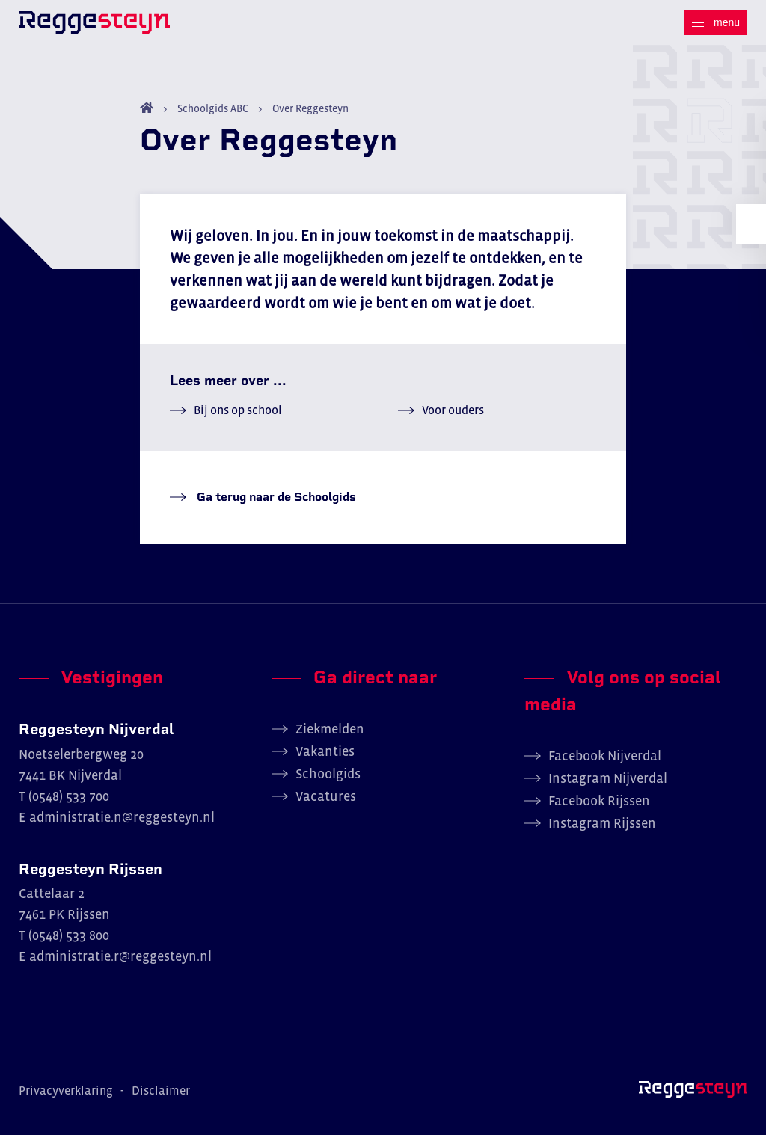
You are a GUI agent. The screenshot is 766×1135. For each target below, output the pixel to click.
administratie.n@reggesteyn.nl (122, 817)
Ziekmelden (329, 729)
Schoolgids (328, 773)
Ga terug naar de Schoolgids (275, 497)
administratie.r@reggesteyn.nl (120, 956)
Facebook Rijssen (599, 800)
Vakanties (325, 751)
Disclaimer (161, 1090)
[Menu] (716, 22)
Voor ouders (453, 409)
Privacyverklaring (66, 1090)
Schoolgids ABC (213, 108)
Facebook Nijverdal (604, 755)
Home (146, 107)
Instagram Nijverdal (607, 778)
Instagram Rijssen (602, 823)
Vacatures (325, 796)
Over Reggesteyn (309, 108)
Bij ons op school (238, 409)
